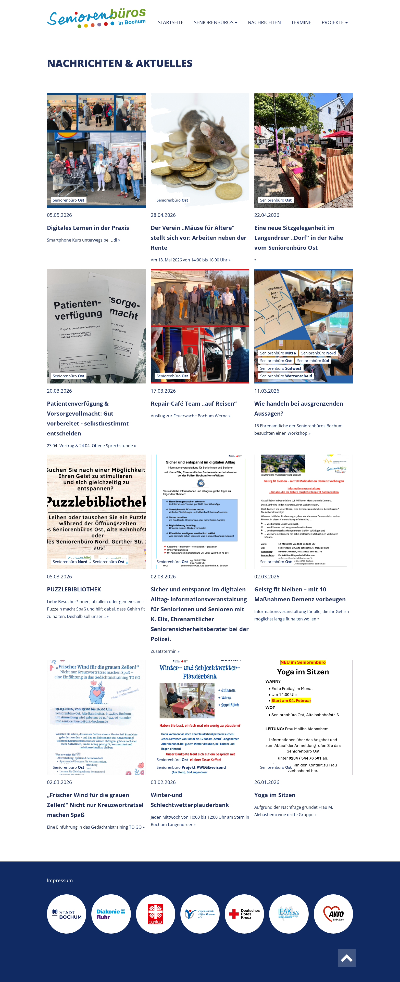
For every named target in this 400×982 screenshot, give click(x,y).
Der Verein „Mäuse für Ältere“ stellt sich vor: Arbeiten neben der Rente (198, 237)
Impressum (60, 880)
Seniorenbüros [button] (214, 22)
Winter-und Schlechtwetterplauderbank (190, 799)
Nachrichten (264, 22)
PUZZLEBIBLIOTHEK (74, 589)
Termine (301, 22)
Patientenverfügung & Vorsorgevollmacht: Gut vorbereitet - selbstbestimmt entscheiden (88, 418)
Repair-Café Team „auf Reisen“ (194, 403)
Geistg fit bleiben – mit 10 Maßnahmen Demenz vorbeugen (300, 594)
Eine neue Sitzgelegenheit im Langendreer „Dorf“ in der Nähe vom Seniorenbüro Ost (298, 237)
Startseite (171, 22)
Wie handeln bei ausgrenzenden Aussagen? (298, 408)
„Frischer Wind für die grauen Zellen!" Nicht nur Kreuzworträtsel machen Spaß (95, 804)
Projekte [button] (333, 22)
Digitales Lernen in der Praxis (88, 227)
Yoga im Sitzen (274, 795)
